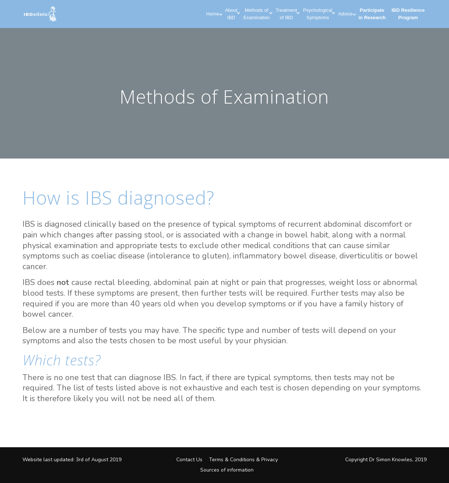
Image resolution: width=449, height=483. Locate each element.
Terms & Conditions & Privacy (243, 459)
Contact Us (189, 459)
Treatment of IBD (286, 13)
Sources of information (227, 469)
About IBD (231, 13)
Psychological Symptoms (317, 13)
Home (212, 14)
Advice (345, 14)
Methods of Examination (256, 13)
